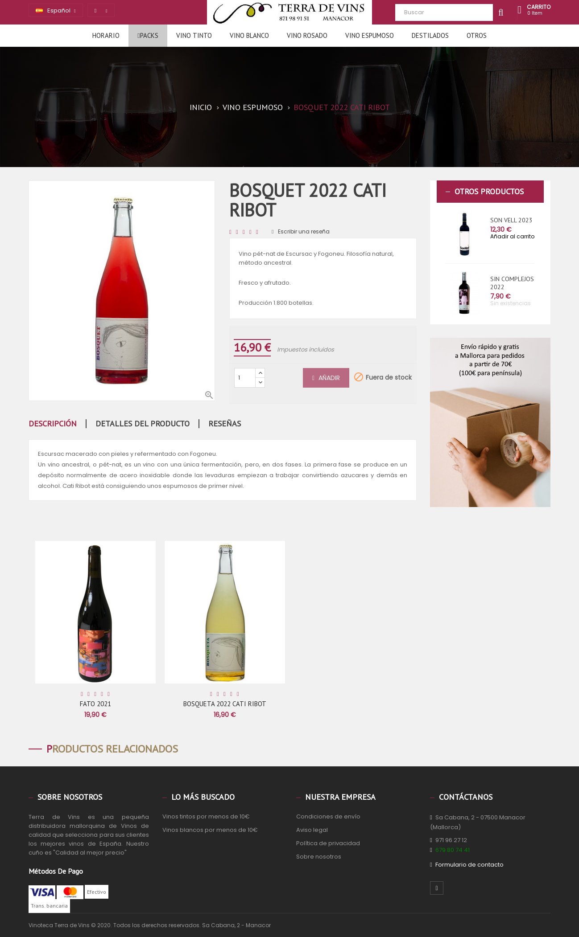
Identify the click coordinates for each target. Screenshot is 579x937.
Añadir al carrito (512, 236)
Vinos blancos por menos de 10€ (210, 830)
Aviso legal (312, 830)
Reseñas (224, 423)
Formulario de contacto (469, 864)
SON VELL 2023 (511, 220)
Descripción (53, 423)
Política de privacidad (328, 843)
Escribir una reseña (301, 231)
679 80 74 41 (452, 850)
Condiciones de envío (328, 816)
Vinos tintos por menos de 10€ (206, 816)
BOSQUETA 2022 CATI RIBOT (224, 704)
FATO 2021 (95, 704)
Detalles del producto (142, 423)
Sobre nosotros (318, 856)
